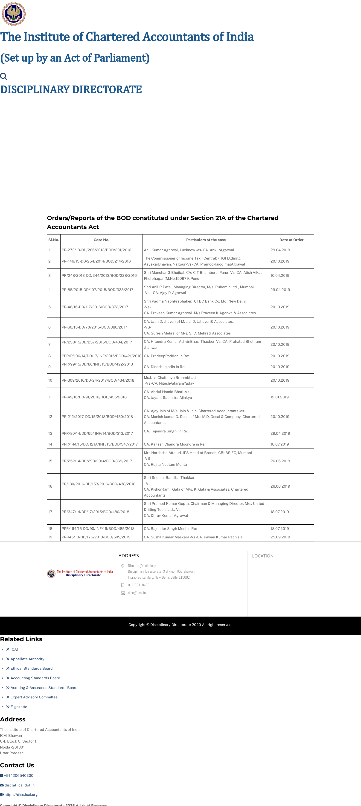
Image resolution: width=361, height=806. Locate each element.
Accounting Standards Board (33, 675)
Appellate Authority (25, 656)
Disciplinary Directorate (170, 622)
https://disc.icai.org (19, 792)
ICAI (12, 646)
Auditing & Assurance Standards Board (42, 685)
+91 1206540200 (16, 773)
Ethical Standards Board (29, 666)
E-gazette (16, 704)
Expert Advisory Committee (32, 694)
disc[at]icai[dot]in (17, 782)
